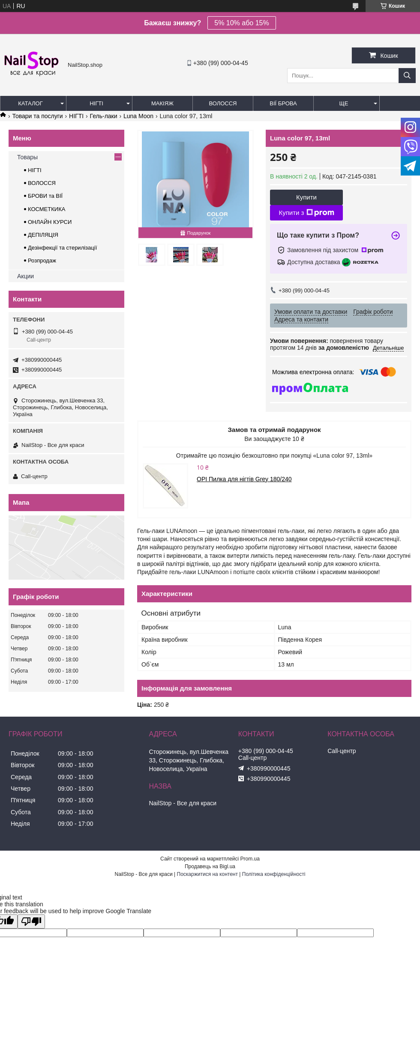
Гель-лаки (103, 116)
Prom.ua (250, 859)
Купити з (306, 213)
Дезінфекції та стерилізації (62, 247)
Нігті (96, 103)
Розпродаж (42, 260)
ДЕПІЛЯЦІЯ (43, 235)
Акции (25, 276)
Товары (27, 157)
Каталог (30, 103)
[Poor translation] (31, 921)
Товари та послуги (37, 116)
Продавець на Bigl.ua (210, 866)
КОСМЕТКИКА (46, 209)
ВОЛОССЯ (42, 183)
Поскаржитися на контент (207, 874)
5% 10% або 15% (241, 23)
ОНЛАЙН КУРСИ (50, 222)
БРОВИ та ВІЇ (45, 196)
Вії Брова (283, 103)
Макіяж (162, 103)
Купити (306, 197)
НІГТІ (76, 116)
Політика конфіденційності (274, 874)
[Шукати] (407, 75)
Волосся (223, 103)
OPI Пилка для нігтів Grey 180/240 (244, 479)
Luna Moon (138, 116)
